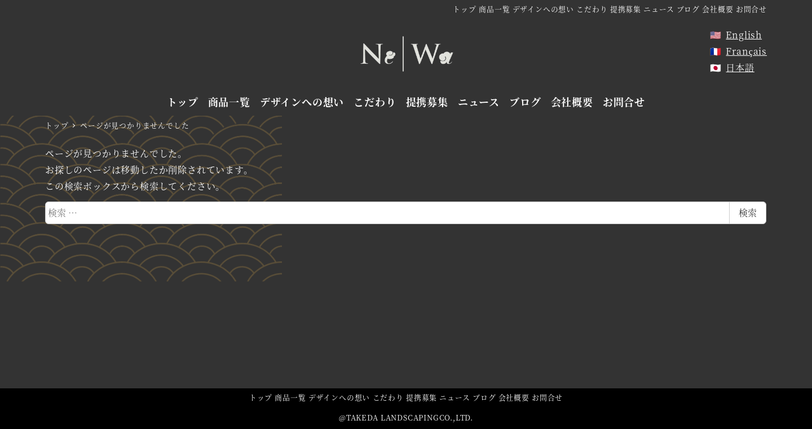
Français (746, 51)
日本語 (740, 67)
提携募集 (625, 8)
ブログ (688, 8)
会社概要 (717, 8)
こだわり (591, 8)
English (744, 34)
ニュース (658, 8)
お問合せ (751, 8)
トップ (464, 8)
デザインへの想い (543, 8)
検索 (748, 212)
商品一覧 (494, 8)
